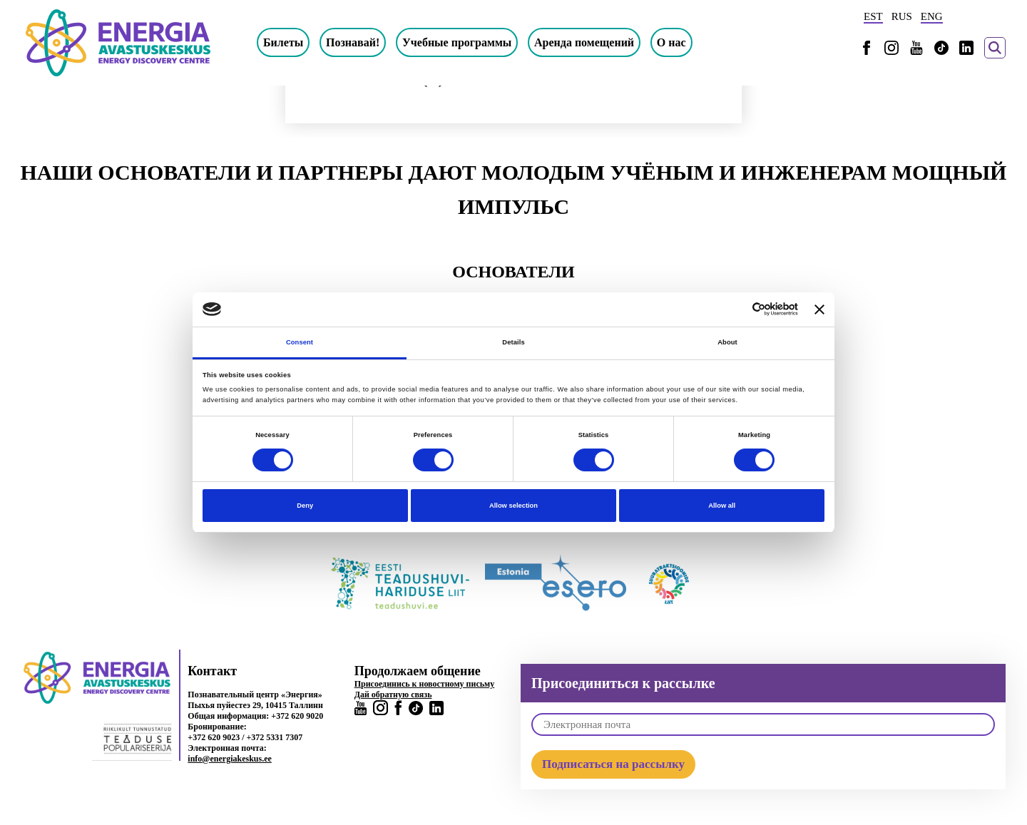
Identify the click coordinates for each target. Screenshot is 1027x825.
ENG (932, 16)
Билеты (283, 42)
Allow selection (513, 505)
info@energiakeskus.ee (230, 759)
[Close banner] (819, 309)
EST (873, 16)
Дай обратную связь (393, 695)
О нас (671, 42)
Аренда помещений (584, 42)
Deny (305, 505)
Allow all (721, 505)
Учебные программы (456, 42)
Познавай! (352, 42)
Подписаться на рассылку (613, 764)
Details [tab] (513, 342)
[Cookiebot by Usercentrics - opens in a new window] (735, 309)
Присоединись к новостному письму (424, 684)
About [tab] (727, 342)
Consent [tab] (299, 342)
